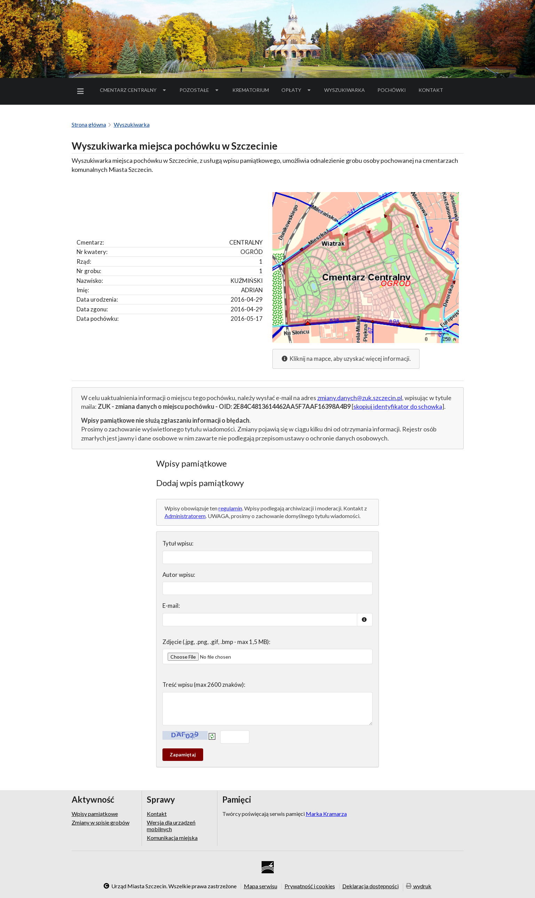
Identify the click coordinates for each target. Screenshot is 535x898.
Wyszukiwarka (344, 90)
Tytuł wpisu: (177, 543)
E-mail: (171, 605)
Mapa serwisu (260, 886)
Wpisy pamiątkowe (95, 814)
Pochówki (393, 91)
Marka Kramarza (326, 813)
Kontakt (430, 90)
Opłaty (296, 90)
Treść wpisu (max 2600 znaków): (203, 684)
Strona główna (89, 124)
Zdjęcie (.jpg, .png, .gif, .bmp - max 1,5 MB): (216, 641)
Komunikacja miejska (172, 837)
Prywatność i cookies (310, 886)
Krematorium (250, 90)
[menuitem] (82, 91)
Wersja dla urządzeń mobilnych (171, 825)
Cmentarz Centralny (133, 90)
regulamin (230, 508)
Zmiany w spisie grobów (100, 822)
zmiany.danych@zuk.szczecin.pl (359, 398)
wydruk (419, 886)
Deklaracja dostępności (370, 886)
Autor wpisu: (178, 574)
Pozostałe (199, 90)
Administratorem (185, 515)
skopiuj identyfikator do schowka (397, 406)
